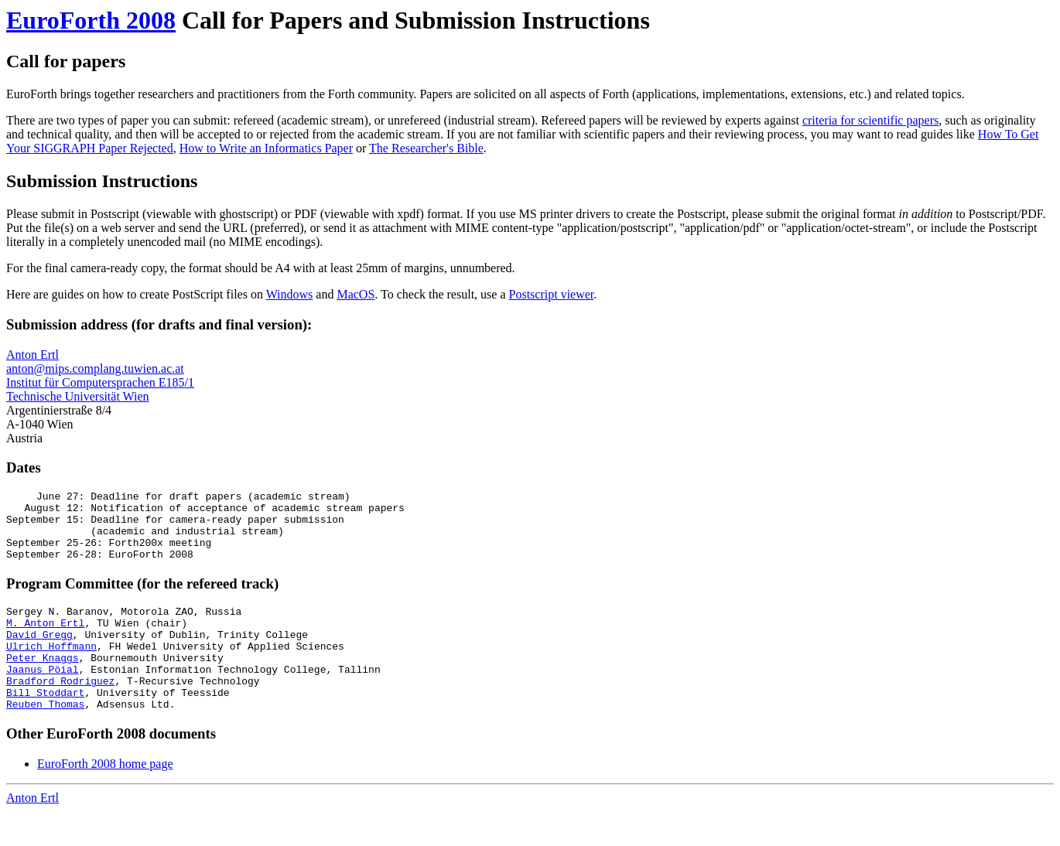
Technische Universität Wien (77, 396)
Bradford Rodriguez (60, 711)
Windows (289, 294)
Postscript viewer (551, 294)
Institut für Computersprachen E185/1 (100, 382)
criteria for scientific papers (870, 120)
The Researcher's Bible (426, 148)
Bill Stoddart (45, 725)
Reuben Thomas (45, 738)
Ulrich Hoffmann (51, 669)
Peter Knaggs (42, 683)
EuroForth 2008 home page (105, 798)
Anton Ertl (32, 354)
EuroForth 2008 (91, 20)
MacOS (355, 294)
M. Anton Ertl (45, 641)
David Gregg (39, 655)
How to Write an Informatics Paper (266, 148)
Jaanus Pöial (42, 697)
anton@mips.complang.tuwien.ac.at (95, 368)
